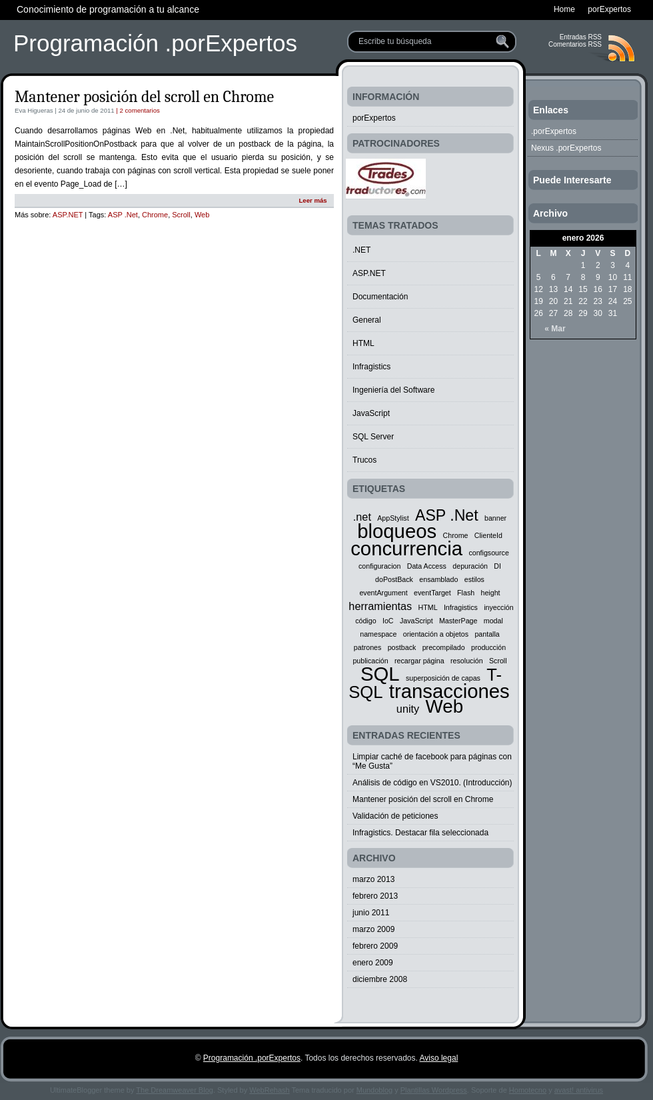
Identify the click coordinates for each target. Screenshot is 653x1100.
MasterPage (458, 621)
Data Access (426, 566)
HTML (363, 343)
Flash (465, 593)
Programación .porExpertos (155, 43)
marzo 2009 (373, 929)
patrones (367, 647)
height (490, 593)
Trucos (364, 460)
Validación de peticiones (395, 816)
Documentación (380, 296)
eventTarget (432, 593)
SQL (380, 674)
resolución (466, 661)
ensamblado (438, 579)
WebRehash (269, 1090)
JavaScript (371, 413)
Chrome (155, 215)
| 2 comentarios (137, 110)
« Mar (554, 328)
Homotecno (527, 1090)
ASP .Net (123, 215)
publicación (370, 661)
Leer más (312, 200)
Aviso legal (438, 1058)
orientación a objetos (435, 634)
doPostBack (394, 579)
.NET (361, 250)
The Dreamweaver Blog (174, 1090)
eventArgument (383, 593)
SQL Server (373, 436)
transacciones (449, 691)
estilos (474, 579)
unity (407, 709)
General (366, 320)
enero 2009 (372, 962)
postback (402, 647)
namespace (378, 634)
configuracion (379, 566)
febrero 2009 (375, 946)
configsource (488, 553)
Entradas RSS (581, 37)
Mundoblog (374, 1090)
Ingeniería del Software (393, 390)
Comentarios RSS (575, 44)
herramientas (380, 606)
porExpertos (374, 118)
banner (495, 518)
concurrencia (406, 548)
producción (488, 647)
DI (497, 566)
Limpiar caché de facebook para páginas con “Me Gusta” (432, 761)
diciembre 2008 (379, 979)
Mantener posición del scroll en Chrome (144, 96)
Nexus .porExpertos (566, 148)
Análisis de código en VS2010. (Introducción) (432, 782)
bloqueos (396, 531)
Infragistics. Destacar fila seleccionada (420, 832)
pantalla (486, 634)
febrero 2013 (375, 896)
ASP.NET (68, 215)
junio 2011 (370, 912)
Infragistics (371, 366)
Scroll (181, 215)
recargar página (419, 661)
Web (202, 215)
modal (493, 621)
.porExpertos (553, 131)
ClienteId (488, 535)
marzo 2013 (373, 879)
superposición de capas (443, 678)
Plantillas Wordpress (433, 1090)
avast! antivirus (578, 1090)
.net (362, 517)
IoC (388, 621)
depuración (470, 566)
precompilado (443, 647)
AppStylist (392, 518)
